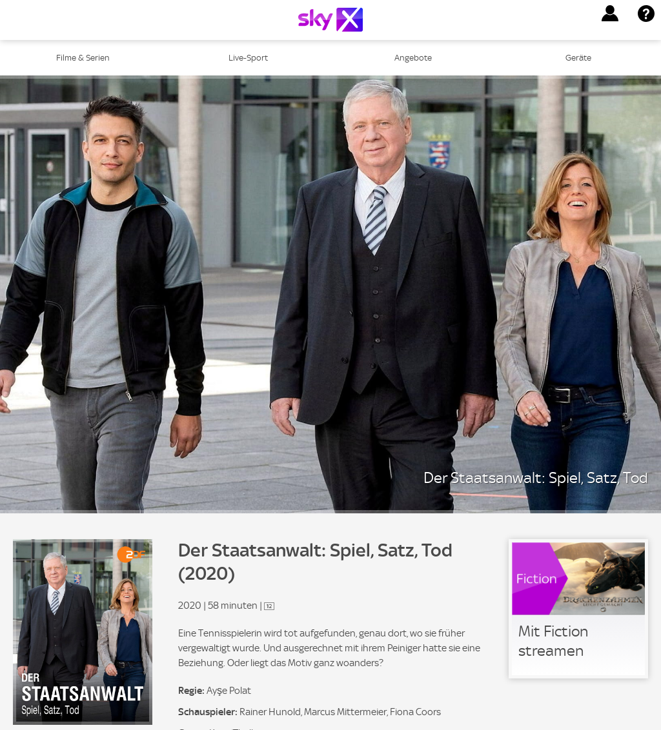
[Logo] (330, 20)
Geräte (578, 58)
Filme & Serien (83, 58)
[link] (578, 608)
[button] (610, 13)
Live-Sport (248, 58)
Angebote (413, 58)
